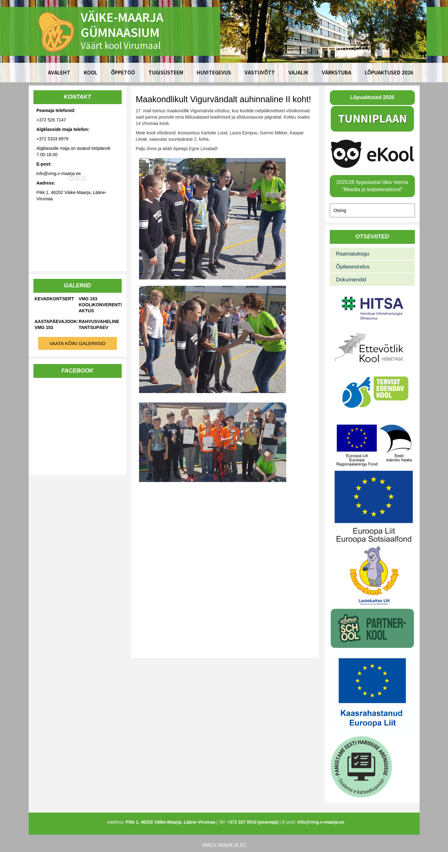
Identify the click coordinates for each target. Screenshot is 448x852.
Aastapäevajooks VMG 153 (56, 324)
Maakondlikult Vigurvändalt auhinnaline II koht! (223, 99)
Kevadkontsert (54, 298)
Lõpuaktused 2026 (389, 72)
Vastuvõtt (260, 72)
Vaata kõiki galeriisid (77, 343)
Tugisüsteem (165, 72)
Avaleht (59, 72)
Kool (90, 72)
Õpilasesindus (353, 267)
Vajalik (298, 72)
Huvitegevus (214, 72)
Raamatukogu (352, 254)
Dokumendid (351, 280)
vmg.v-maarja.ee (224, 845)
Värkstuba (336, 72)
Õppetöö (123, 72)
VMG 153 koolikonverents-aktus (100, 304)
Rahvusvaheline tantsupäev (99, 324)
